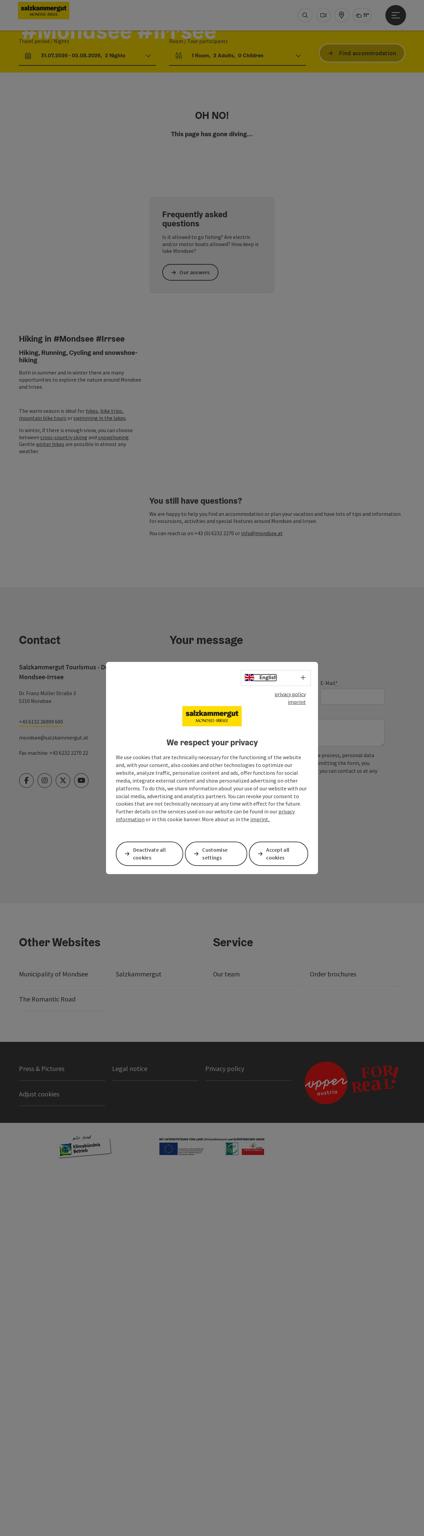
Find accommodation (367, 141)
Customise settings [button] (216, 853)
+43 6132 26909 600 (41, 1080)
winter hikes (50, 749)
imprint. (260, 819)
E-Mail (329, 1042)
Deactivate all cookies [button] (150, 853)
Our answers (196, 577)
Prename (180, 1041)
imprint (297, 702)
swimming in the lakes (99, 723)
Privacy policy (226, 1163)
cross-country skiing (63, 742)
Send (194, 1183)
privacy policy (290, 694)
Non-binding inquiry (194, 1072)
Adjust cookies (39, 1452)
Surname (255, 1041)
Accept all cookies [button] (278, 853)
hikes (92, 716)
